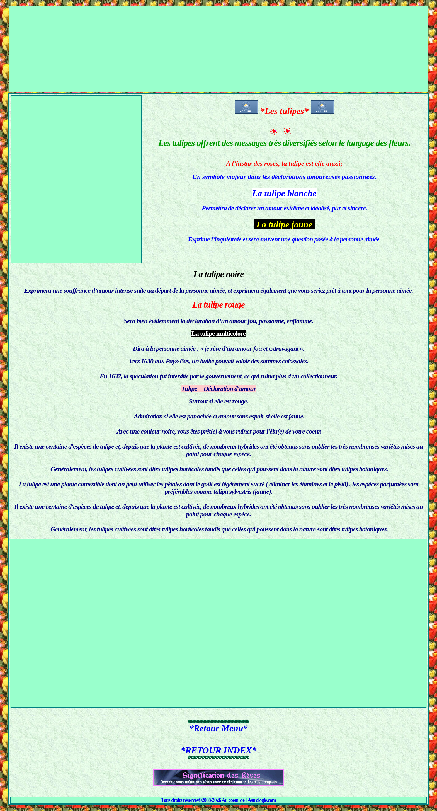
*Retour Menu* (219, 728)
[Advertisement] (218, 45)
